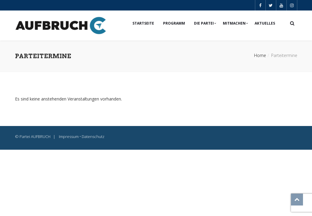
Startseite (143, 23)
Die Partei (204, 23)
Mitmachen (234, 23)
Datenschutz (93, 136)
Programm (174, 23)
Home (260, 55)
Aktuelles (265, 23)
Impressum (69, 136)
